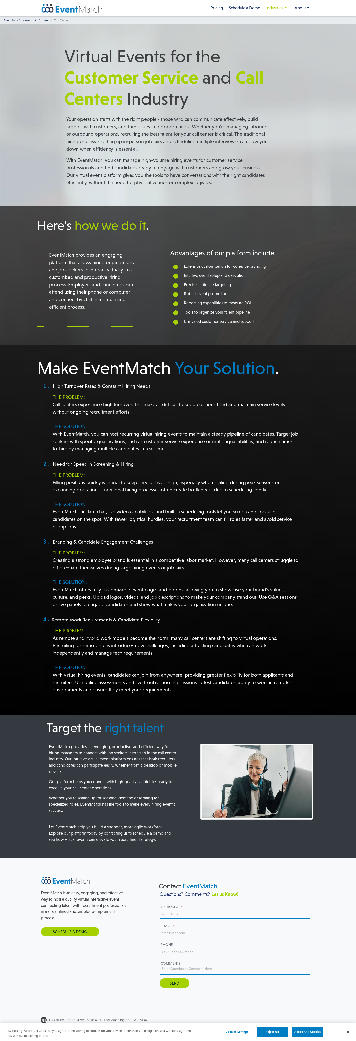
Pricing (217, 8)
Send (174, 983)
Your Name (171, 907)
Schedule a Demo (244, 8)
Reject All (272, 1034)
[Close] (348, 1034)
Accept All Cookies (307, 1034)
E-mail (167, 926)
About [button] (300, 8)
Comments (170, 963)
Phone (167, 944)
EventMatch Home (17, 20)
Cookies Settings (237, 1034)
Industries (274, 8)
